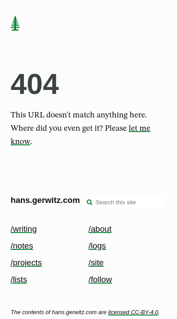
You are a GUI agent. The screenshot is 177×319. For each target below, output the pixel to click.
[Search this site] (124, 202)
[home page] (15, 24)
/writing (24, 228)
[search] (90, 203)
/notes (22, 245)
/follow (100, 279)
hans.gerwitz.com (45, 200)
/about (100, 228)
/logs (97, 245)
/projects (26, 262)
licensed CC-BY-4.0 (133, 312)
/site (96, 262)
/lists (19, 279)
